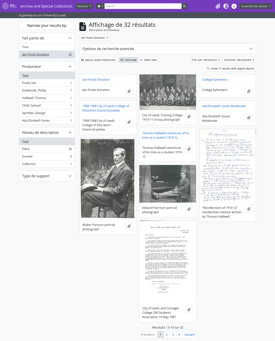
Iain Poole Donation (47, 55)
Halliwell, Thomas (47, 99)
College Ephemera (214, 80)
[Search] (143, 6)
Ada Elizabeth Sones (47, 121)
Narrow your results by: (47, 25)
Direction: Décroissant (238, 60)
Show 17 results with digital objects (230, 68)
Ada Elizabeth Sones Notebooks (224, 106)
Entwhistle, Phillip (47, 91)
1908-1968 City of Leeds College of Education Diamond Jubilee (105, 108)
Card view (128, 60)
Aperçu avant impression (98, 60)
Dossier (47, 157)
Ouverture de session (254, 6)
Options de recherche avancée (108, 48)
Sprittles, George (47, 114)
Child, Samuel (47, 106)
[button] (218, 6)
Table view (148, 60)
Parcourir (83, 6)
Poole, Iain (47, 84)
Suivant (189, 335)
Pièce (47, 150)
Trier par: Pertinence (204, 60)
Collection (47, 165)
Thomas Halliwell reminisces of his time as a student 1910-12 (165, 135)
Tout (25, 47)
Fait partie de (33, 38)
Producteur (31, 66)
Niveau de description (40, 132)
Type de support (36, 175)
